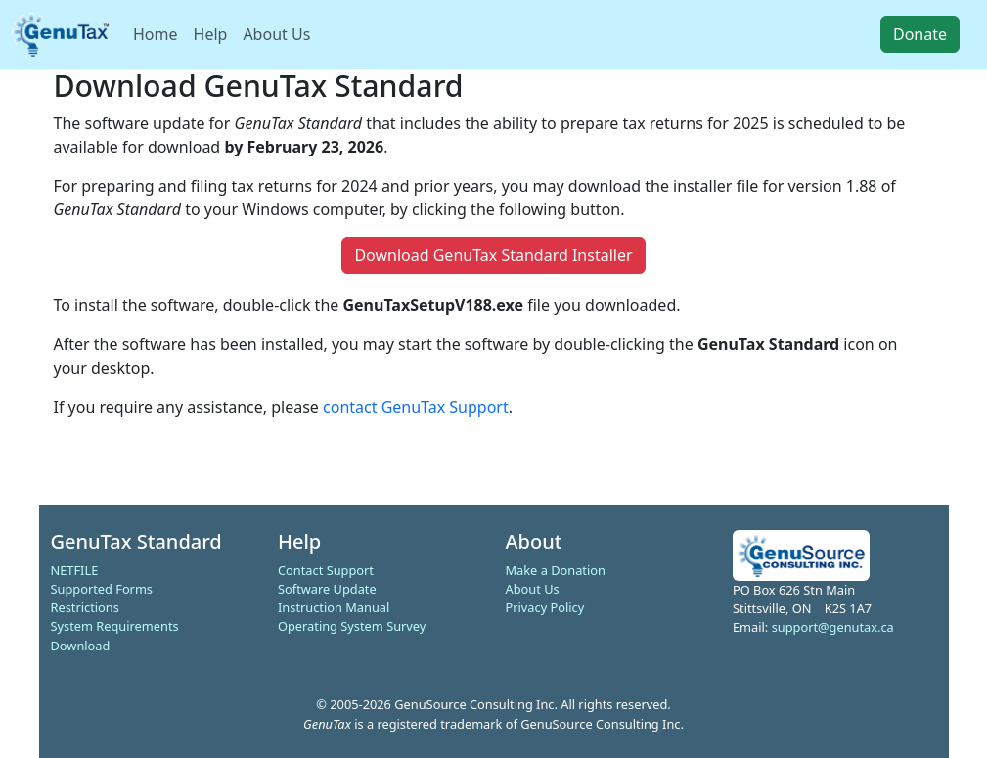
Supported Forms (102, 589)
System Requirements (115, 626)
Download (81, 645)
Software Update (327, 589)
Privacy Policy (545, 607)
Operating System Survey (352, 626)
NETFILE (75, 570)
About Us (276, 34)
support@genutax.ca (833, 627)
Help (211, 34)
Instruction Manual (333, 607)
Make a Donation (556, 570)
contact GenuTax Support (416, 407)
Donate (920, 34)
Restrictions (85, 607)
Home (155, 34)
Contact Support (326, 570)
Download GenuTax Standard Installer (493, 255)
